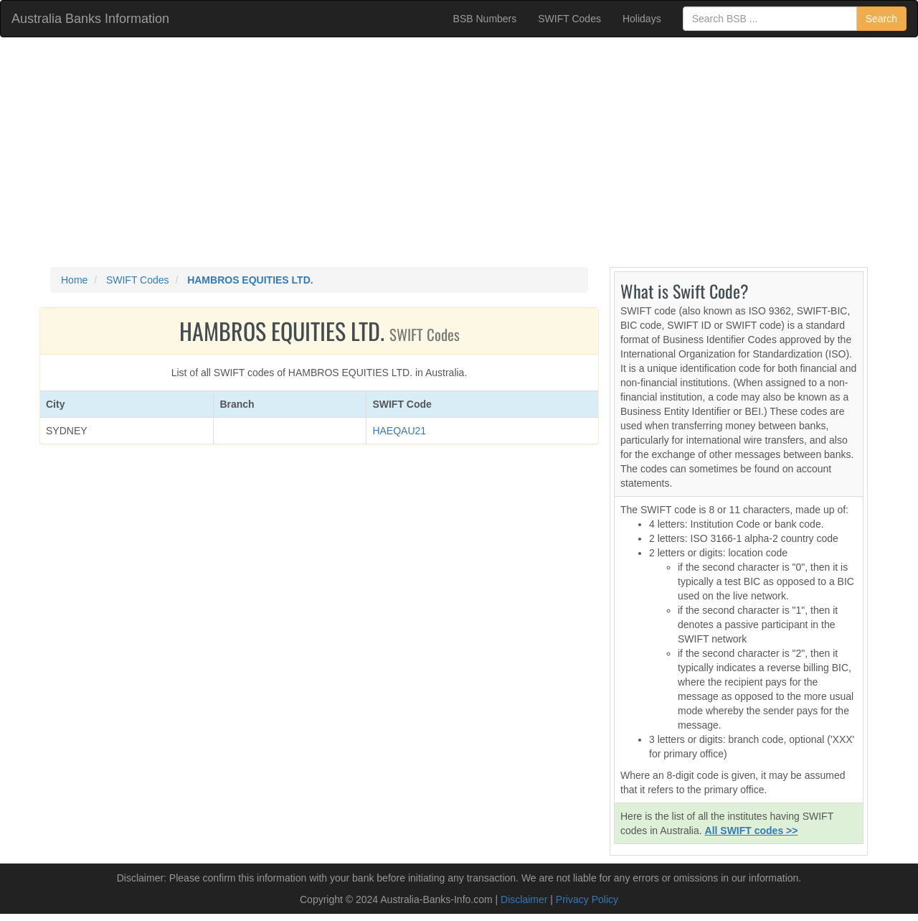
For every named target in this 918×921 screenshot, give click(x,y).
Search (881, 18)
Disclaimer (524, 899)
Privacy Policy (587, 899)
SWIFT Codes (569, 18)
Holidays (642, 18)
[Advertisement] (459, 152)
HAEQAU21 (399, 430)
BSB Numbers (485, 18)
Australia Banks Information (90, 18)
